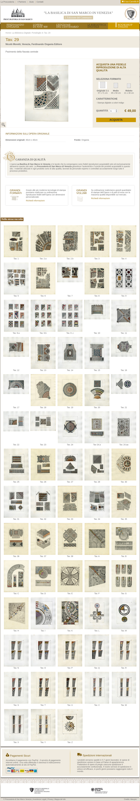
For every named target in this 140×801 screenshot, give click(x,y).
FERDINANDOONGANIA (15, 25)
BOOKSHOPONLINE (125, 25)
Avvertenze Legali (39, 799)
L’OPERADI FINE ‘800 (40, 25)
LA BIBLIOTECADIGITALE (96, 25)
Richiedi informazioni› (35, 200)
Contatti (40, 2)
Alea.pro (133, 799)
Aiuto (31, 2)
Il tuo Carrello (130, 1)
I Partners (21, 2)
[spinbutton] (112, 111)
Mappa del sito (60, 799)
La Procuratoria (7, 2)
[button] (116, 110)
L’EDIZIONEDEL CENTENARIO (67, 25)
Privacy (50, 799)
